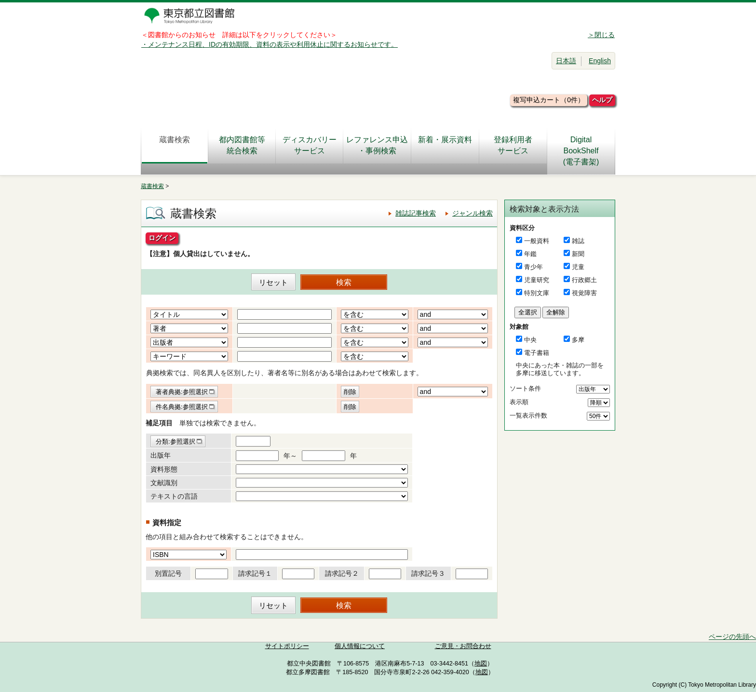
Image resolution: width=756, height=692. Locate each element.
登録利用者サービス (513, 145)
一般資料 (536, 240)
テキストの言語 (174, 496)
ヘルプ (602, 100)
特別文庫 (536, 293)
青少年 (533, 267)
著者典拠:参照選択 (182, 391)
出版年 (160, 455)
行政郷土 (584, 280)
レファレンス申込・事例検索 (377, 145)
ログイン (162, 238)
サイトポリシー (287, 646)
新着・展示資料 (445, 145)
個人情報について (360, 646)
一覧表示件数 (528, 415)
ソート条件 (525, 388)
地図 (480, 663)
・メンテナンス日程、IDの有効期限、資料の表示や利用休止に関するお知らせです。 (269, 44)
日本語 (566, 61)
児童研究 (536, 280)
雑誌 (578, 240)
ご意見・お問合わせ (463, 646)
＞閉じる (601, 35)
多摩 (578, 339)
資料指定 (166, 522)
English (600, 61)
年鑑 (530, 254)
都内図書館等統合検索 (242, 145)
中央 (530, 339)
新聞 (578, 254)
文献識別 (163, 483)
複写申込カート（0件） (548, 100)
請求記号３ (428, 573)
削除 (350, 391)
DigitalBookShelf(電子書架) (581, 151)
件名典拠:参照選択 (182, 406)
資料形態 (163, 469)
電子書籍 (536, 352)
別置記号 (168, 573)
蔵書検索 (174, 145)
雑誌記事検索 (415, 213)
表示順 (519, 402)
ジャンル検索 (472, 213)
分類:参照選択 (175, 441)
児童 (578, 267)
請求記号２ (342, 573)
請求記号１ (255, 573)
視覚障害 (584, 293)
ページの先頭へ (732, 636)
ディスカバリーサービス (310, 145)
